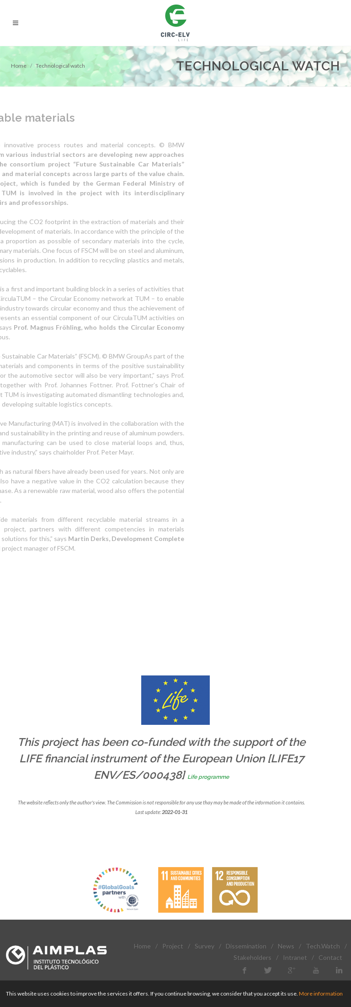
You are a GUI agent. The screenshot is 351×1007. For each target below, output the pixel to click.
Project (172, 946)
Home (19, 65)
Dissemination (246, 946)
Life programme (208, 777)
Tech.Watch (323, 946)
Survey (204, 946)
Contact (330, 957)
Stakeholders (252, 957)
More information (321, 993)
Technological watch (60, 65)
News (286, 946)
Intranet (295, 957)
